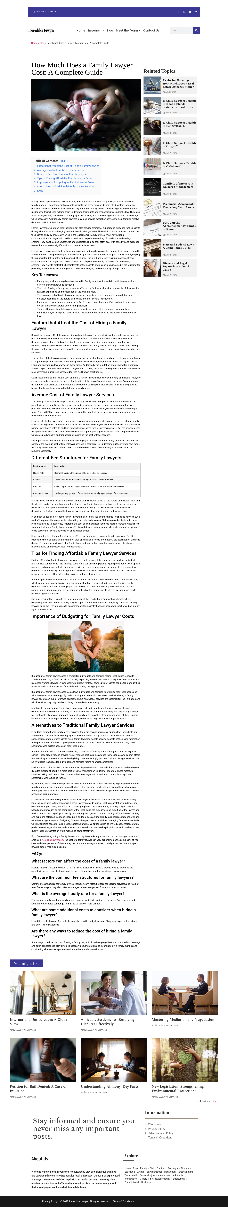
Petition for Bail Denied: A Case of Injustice (38, 1089)
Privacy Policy (50, 1201)
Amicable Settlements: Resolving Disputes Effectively (108, 1022)
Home (34, 42)
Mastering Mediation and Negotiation (183, 1019)
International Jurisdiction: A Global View (39, 1022)
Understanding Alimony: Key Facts (110, 1086)
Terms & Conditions (123, 1201)
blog (42, 42)
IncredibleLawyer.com (52, 840)
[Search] (196, 30)
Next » (215, 1101)
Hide (63, 161)
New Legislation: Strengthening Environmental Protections (178, 1089)
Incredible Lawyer (41, 30)
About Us (39, 1158)
